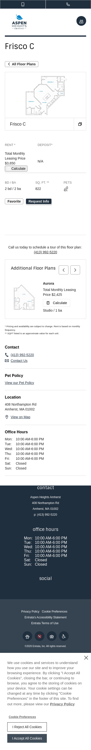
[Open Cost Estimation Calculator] (16, 168)
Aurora (48, 283)
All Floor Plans (22, 64)
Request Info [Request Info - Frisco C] (38, 201)
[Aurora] (24, 297)
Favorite (14, 201)
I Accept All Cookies (27, 738)
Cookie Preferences (22, 717)
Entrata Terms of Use (45, 623)
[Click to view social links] (81, 21)
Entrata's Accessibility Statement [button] (45, 617)
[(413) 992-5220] (68, 4)
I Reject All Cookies (27, 727)
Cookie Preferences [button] (54, 611)
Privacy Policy (30, 611)
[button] (23, 4)
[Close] (86, 658)
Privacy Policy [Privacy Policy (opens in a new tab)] (62, 704)
